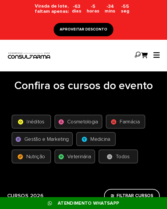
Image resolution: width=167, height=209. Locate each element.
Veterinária (75, 156)
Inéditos (31, 122)
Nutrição (31, 156)
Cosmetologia (78, 122)
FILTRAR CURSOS (132, 196)
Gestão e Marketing (42, 139)
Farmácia (125, 122)
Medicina (96, 139)
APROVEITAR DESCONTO (83, 29)
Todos (118, 156)
